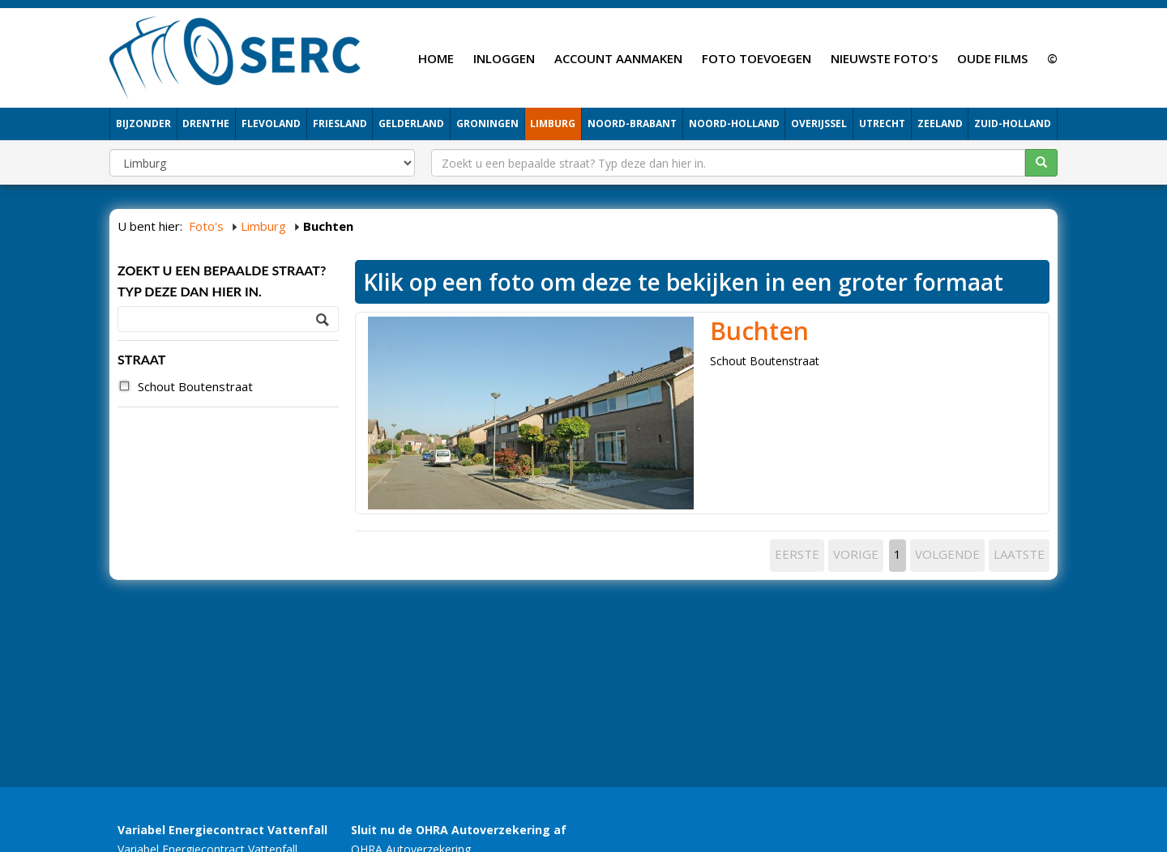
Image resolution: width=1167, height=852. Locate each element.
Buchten (759, 330)
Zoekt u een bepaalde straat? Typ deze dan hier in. (222, 280)
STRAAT (141, 359)
